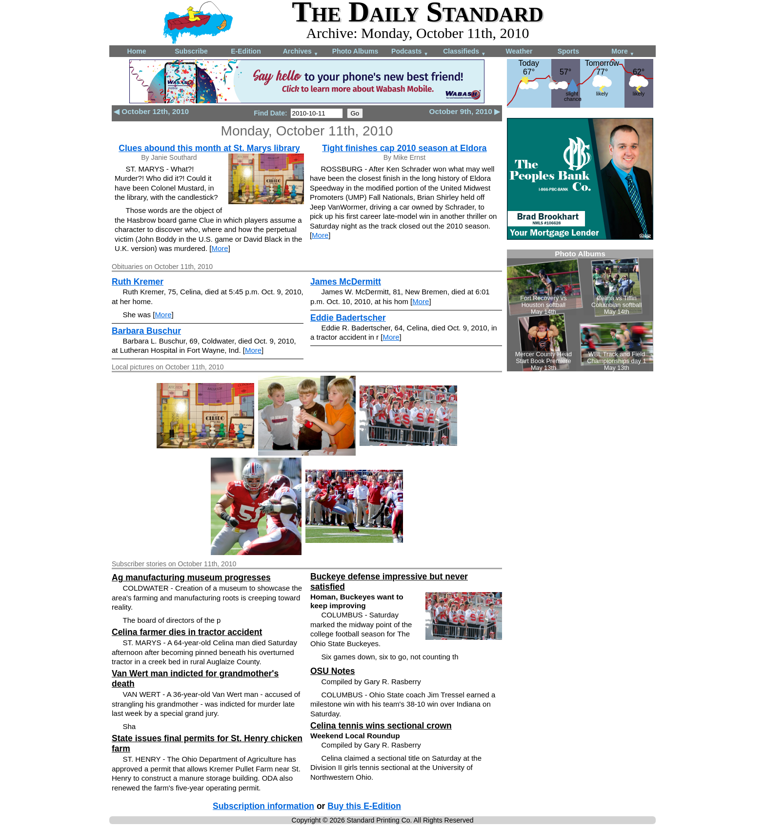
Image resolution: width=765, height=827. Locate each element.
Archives (301, 52)
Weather (519, 51)
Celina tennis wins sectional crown (381, 726)
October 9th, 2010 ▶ (464, 111)
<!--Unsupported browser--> (580, 310)
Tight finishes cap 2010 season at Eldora (404, 148)
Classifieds (464, 52)
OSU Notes (332, 671)
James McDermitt (345, 282)
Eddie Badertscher (348, 318)
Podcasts (409, 52)
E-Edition (246, 51)
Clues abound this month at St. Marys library (209, 148)
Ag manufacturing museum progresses (191, 577)
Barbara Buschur (146, 331)
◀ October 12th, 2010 (151, 111)
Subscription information (263, 806)
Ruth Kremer (137, 282)
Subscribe (191, 51)
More (622, 52)
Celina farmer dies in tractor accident (187, 632)
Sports (568, 51)
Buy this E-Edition (364, 806)
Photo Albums (355, 51)
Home (136, 51)
